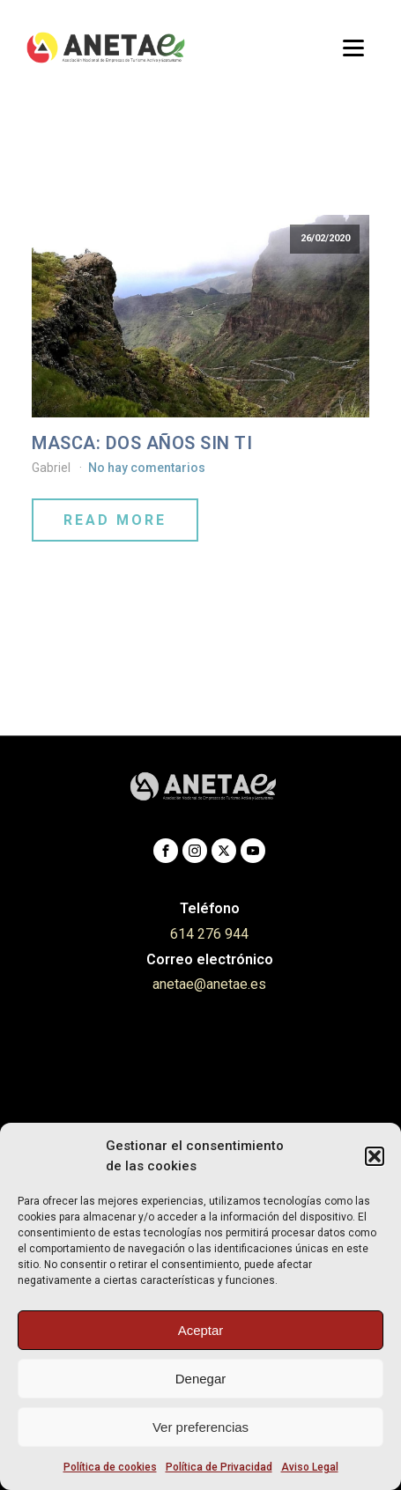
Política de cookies (110, 1467)
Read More (115, 520)
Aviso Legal (309, 1467)
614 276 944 (209, 934)
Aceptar (201, 1330)
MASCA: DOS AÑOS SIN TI (142, 443)
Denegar (200, 1378)
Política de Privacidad (219, 1467)
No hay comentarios (146, 468)
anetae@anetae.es (209, 984)
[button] (374, 1156)
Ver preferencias (200, 1427)
